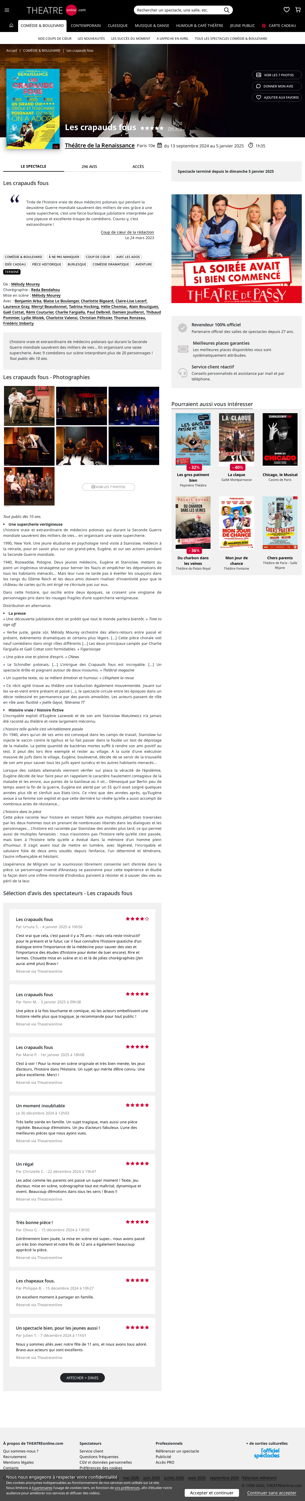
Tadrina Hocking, (84, 306)
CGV (83, 1462)
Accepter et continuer (212, 1493)
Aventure (143, 264)
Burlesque (77, 264)
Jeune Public (242, 25)
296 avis (175, 128)
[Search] (177, 10)
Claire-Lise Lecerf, (131, 300)
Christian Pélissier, (96, 317)
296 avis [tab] (89, 166)
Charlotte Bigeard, (97, 300)
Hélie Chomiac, (114, 306)
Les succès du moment (130, 38)
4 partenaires (42, 1487)
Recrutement (14, 1456)
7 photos (275, 75)
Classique (118, 25)
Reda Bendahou (45, 289)
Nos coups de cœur (54, 38)
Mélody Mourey (25, 284)
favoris (277, 97)
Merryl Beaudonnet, (49, 306)
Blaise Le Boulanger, (61, 300)
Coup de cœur (98, 257)
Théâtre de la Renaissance (100, 145)
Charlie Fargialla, (70, 312)
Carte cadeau (279, 25)
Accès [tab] (138, 166)
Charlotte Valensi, (62, 317)
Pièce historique (46, 264)
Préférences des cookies (101, 1467)
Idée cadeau (15, 264)
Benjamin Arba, (28, 300)
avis (274, 86)
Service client (91, 1451)
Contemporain (86, 25)
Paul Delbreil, (99, 312)
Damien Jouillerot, (128, 312)
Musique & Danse (152, 25)
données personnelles (112, 1462)
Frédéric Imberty (18, 323)
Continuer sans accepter (271, 1493)
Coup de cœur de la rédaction (127, 232)
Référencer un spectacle (177, 1451)
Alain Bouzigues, (144, 306)
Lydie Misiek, (33, 317)
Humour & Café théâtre (199, 25)
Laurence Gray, (16, 306)
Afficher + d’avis (82, 1377)
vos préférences (127, 1487)
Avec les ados (128, 257)
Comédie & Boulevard (42, 25)
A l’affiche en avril (172, 38)
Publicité (163, 1456)
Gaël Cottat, (14, 312)
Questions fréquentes (99, 1456)
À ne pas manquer (64, 257)
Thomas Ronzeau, (130, 317)
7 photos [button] (108, 487)
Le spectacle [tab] (33, 166)
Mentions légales (18, 1462)
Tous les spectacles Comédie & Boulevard (231, 38)
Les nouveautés (91, 38)
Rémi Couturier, (40, 312)
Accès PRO (165, 1462)
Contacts (11, 1467)
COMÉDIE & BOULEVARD (23, 257)
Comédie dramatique (111, 264)
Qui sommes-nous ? (20, 1451)
